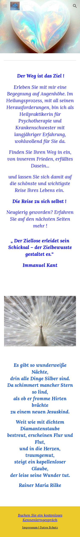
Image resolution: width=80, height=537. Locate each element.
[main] (40, 178)
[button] (5, 6)
